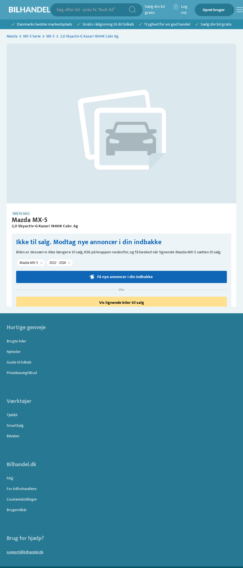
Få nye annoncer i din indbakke (121, 277)
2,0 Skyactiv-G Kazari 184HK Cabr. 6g (89, 36)
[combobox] (93, 10)
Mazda (12, 36)
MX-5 (50, 36)
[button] (31, 262)
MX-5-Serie (32, 36)
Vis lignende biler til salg (121, 303)
